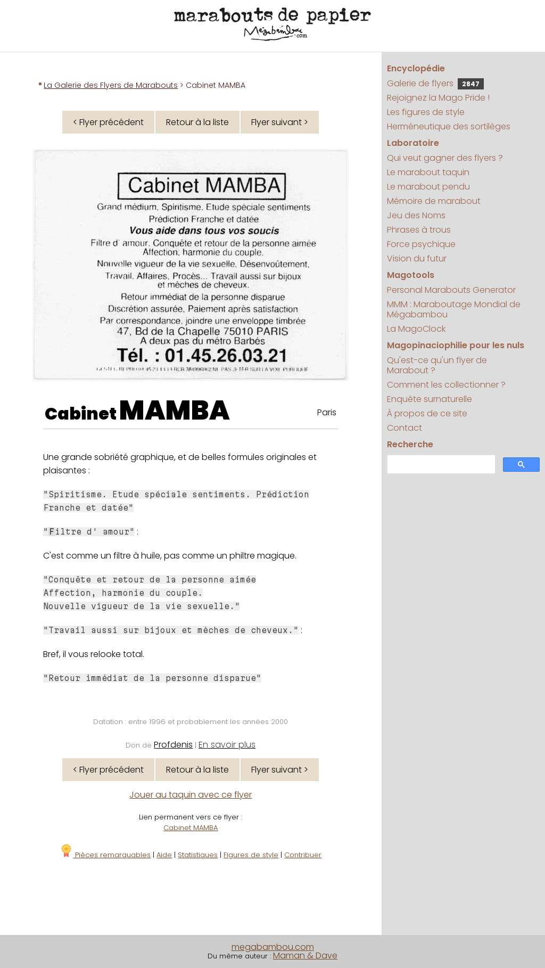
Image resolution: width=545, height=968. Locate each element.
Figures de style (251, 855)
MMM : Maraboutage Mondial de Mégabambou (454, 309)
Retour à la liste (197, 122)
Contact (404, 428)
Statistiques (198, 855)
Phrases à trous (419, 230)
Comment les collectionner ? (446, 385)
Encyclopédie (416, 68)
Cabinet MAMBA (190, 828)
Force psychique (421, 244)
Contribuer (302, 855)
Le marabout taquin (428, 172)
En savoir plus (227, 745)
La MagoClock (416, 329)
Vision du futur (417, 258)
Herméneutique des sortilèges (448, 126)
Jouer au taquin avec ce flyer (190, 795)
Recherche (410, 444)
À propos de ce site (427, 413)
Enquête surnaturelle (429, 399)
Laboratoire (413, 143)
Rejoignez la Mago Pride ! (438, 98)
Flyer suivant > (279, 122)
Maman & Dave (305, 955)
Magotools (410, 275)
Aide (164, 855)
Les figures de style (426, 112)
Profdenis (173, 745)
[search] (440, 464)
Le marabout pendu (428, 187)
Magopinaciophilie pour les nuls (455, 345)
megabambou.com (273, 947)
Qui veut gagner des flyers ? (445, 158)
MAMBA (174, 410)
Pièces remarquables (105, 855)
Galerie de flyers (435, 83)
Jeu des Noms (416, 215)
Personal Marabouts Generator (451, 290)
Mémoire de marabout (434, 201)
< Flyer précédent (108, 122)
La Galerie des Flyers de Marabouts (111, 85)
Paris (326, 412)
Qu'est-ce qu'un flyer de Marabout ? (437, 365)
